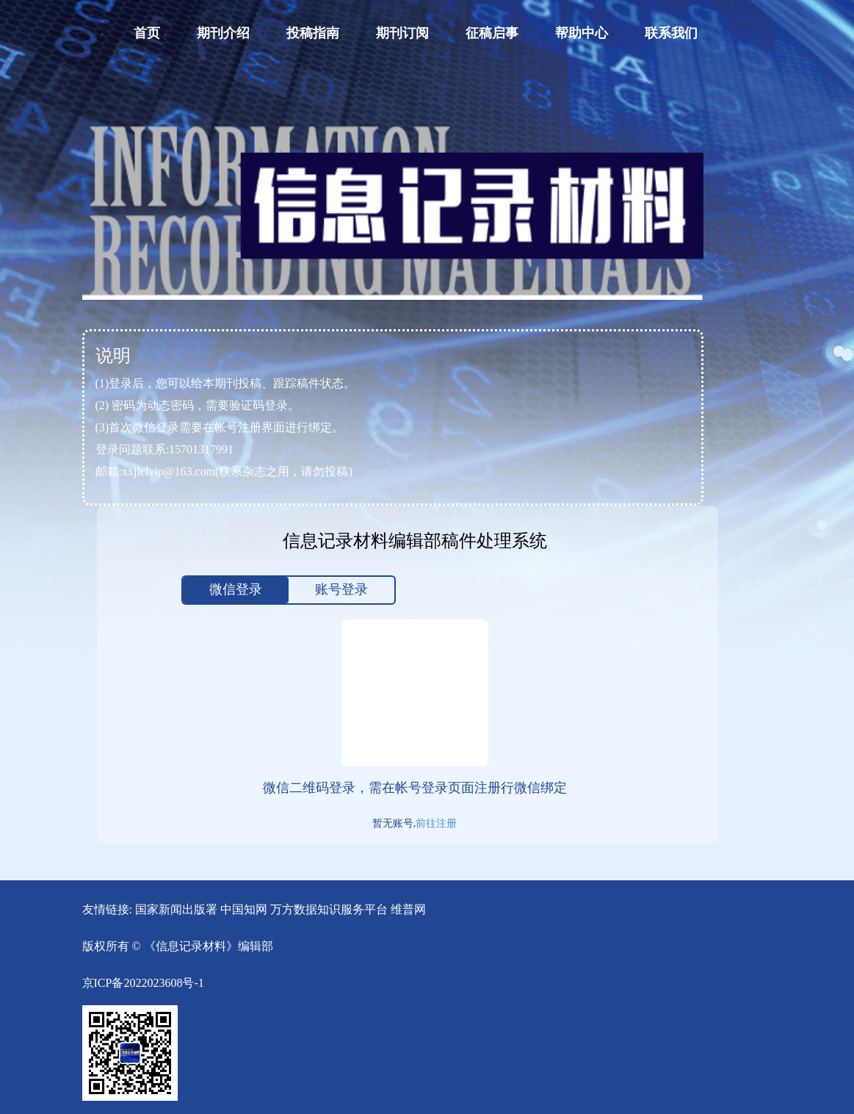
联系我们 (671, 33)
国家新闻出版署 (176, 909)
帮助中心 (581, 33)
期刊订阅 (402, 33)
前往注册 (436, 823)
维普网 (408, 909)
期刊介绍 (223, 33)
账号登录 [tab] (341, 589)
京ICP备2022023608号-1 (143, 983)
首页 (147, 33)
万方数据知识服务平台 (329, 909)
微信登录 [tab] (235, 589)
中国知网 (243, 909)
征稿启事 (492, 33)
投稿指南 (312, 33)
